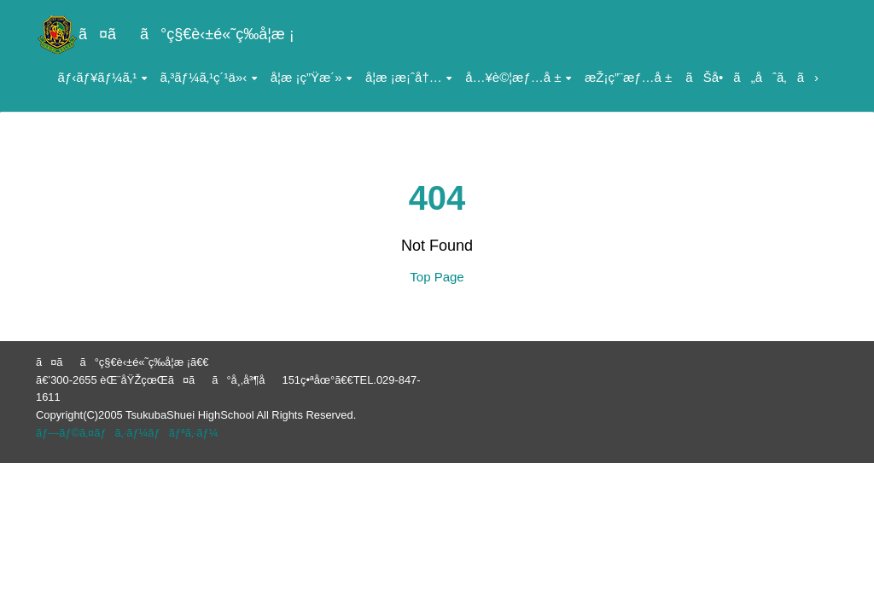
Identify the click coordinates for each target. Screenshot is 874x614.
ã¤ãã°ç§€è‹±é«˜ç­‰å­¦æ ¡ (165, 34)
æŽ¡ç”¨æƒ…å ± (628, 77)
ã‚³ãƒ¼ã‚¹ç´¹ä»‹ (208, 77)
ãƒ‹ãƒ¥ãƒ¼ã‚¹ (102, 77)
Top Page (436, 276)
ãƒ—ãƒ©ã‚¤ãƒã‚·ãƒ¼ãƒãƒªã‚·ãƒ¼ (127, 432)
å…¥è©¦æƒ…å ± (518, 77)
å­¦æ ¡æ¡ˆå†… (408, 77)
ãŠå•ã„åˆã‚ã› (752, 77)
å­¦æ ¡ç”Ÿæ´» (311, 77)
